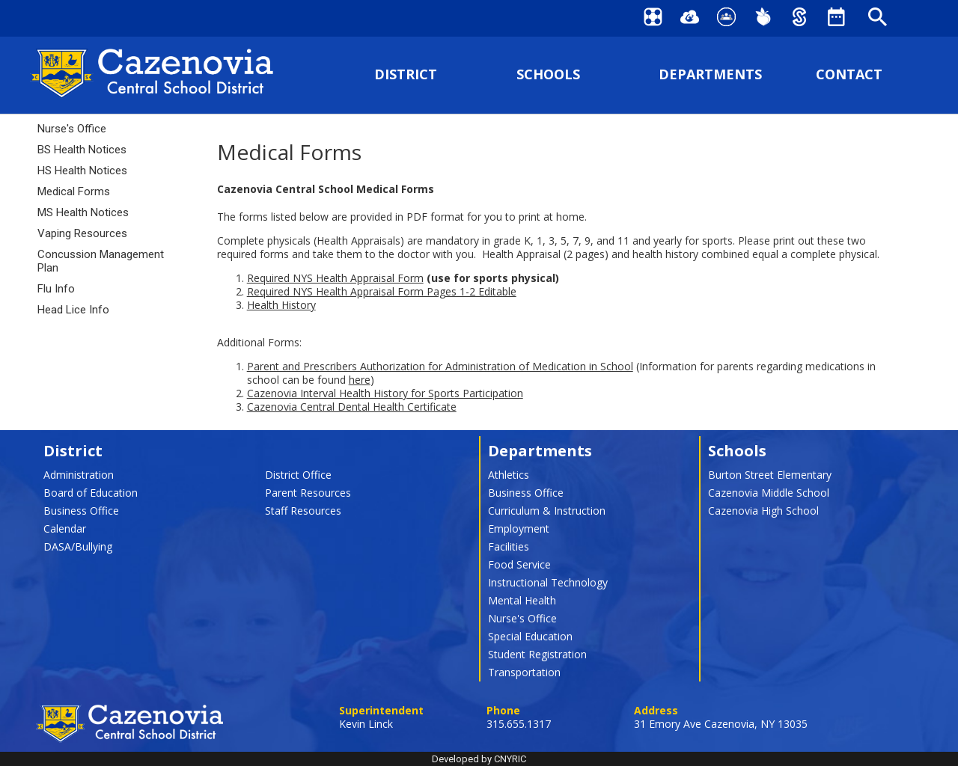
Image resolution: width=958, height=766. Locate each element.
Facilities (508, 546)
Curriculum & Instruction (546, 510)
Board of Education (90, 492)
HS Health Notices (82, 170)
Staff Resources (303, 510)
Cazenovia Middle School (768, 492)
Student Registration (537, 654)
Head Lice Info (73, 309)
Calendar (64, 528)
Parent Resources (308, 492)
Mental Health (522, 600)
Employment (518, 528)
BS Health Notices (81, 149)
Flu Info (56, 288)
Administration (78, 475)
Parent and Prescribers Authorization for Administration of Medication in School (440, 366)
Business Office (81, 510)
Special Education (530, 636)
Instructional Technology (548, 582)
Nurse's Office (71, 128)
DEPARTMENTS (710, 74)
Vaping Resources (82, 233)
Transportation (524, 672)
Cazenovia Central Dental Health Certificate (352, 406)
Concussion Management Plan (100, 261)
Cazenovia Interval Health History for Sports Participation (385, 393)
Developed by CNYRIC (479, 759)
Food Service (519, 564)
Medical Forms (73, 191)
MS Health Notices (83, 212)
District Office (298, 475)
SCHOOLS (548, 74)
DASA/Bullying (77, 546)
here (359, 380)
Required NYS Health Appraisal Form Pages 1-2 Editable (381, 291)
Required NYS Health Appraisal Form (335, 278)
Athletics (508, 475)
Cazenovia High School (763, 510)
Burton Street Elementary (770, 475)
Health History (281, 305)
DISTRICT (405, 74)
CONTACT (849, 74)
